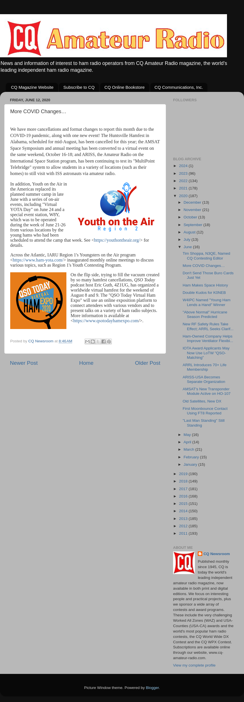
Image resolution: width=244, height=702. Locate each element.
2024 (184, 166)
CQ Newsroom (216, 554)
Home (86, 363)
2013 (184, 519)
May (188, 435)
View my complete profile (194, 665)
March (189, 449)
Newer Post (24, 363)
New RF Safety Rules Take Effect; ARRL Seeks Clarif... (208, 326)
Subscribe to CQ (78, 87)
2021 (184, 188)
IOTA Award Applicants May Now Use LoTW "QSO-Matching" (206, 352)
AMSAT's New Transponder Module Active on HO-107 (207, 391)
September (193, 225)
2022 (184, 181)
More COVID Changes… (204, 265)
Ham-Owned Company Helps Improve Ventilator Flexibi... (208, 338)
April (188, 442)
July (188, 239)
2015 (184, 503)
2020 (184, 196)
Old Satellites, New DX (202, 401)
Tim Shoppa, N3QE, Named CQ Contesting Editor (206, 255)
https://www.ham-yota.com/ (38, 260)
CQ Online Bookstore (124, 87)
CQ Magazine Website (32, 87)
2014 (184, 511)
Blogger (152, 688)
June (188, 247)
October (191, 217)
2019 (184, 474)
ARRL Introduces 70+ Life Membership (204, 367)
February (192, 457)
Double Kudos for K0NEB (204, 292)
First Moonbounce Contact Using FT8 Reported (205, 410)
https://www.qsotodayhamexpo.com (105, 320)
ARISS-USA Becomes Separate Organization (204, 379)
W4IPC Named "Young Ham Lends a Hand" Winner (207, 302)
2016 (184, 496)
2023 (184, 173)
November (193, 210)
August (190, 232)
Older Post (147, 363)
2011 (184, 533)
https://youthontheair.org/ (117, 240)
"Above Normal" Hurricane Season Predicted (205, 314)
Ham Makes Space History (205, 285)
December (193, 202)
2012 (184, 526)
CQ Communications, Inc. (179, 87)
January (191, 464)
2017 (184, 489)
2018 (184, 481)
